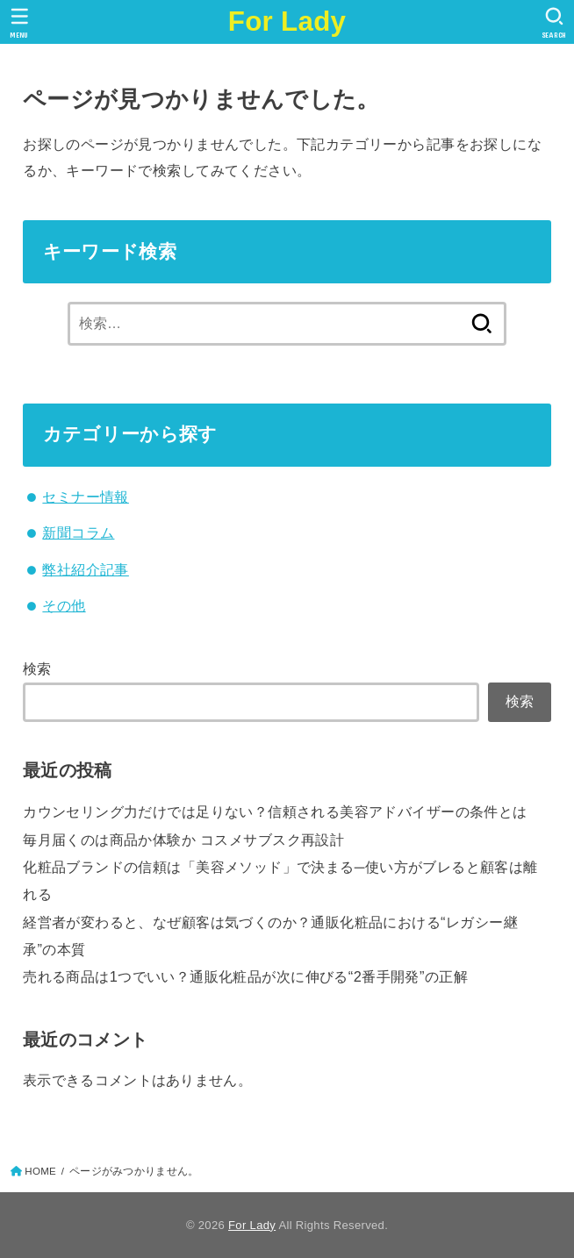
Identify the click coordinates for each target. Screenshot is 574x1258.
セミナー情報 (85, 496)
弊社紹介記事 (85, 569)
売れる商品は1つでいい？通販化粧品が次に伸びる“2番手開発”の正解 (245, 976)
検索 (37, 668)
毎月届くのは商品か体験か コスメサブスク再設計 (183, 839)
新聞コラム (78, 532)
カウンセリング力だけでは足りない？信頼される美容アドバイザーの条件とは (275, 811)
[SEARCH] (554, 23)
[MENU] (19, 23)
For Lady (287, 21)
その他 (63, 605)
